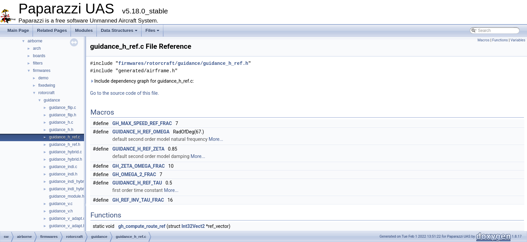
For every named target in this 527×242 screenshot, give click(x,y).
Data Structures (119, 30)
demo (43, 78)
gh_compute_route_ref (141, 226)
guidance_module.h (66, 196)
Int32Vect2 (193, 226)
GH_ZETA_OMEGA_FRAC (138, 166)
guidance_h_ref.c (64, 137)
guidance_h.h (61, 129)
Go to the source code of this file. (124, 93)
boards (39, 55)
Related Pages (52, 30)
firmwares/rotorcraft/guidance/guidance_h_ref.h (183, 63)
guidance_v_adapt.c (67, 218)
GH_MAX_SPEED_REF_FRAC (142, 123)
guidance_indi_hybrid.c (69, 181)
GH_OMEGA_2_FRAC (134, 174)
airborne (35, 41)
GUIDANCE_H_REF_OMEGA (140, 131)
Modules (84, 30)
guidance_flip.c (62, 107)
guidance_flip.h (62, 115)
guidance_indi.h (63, 174)
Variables (518, 40)
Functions (500, 40)
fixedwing (46, 85)
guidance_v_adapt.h (67, 226)
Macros (484, 40)
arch (37, 48)
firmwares (41, 70)
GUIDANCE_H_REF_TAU (137, 183)
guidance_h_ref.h (64, 144)
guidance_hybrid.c (65, 152)
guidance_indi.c (63, 166)
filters (38, 63)
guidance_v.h (61, 211)
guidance (52, 100)
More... (216, 139)
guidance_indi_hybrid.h (69, 189)
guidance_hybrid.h (65, 159)
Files (153, 30)
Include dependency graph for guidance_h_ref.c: (142, 81)
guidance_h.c (61, 122)
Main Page (18, 30)
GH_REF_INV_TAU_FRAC (138, 200)
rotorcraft (46, 92)
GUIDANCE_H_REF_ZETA (138, 149)
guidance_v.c (61, 203)
